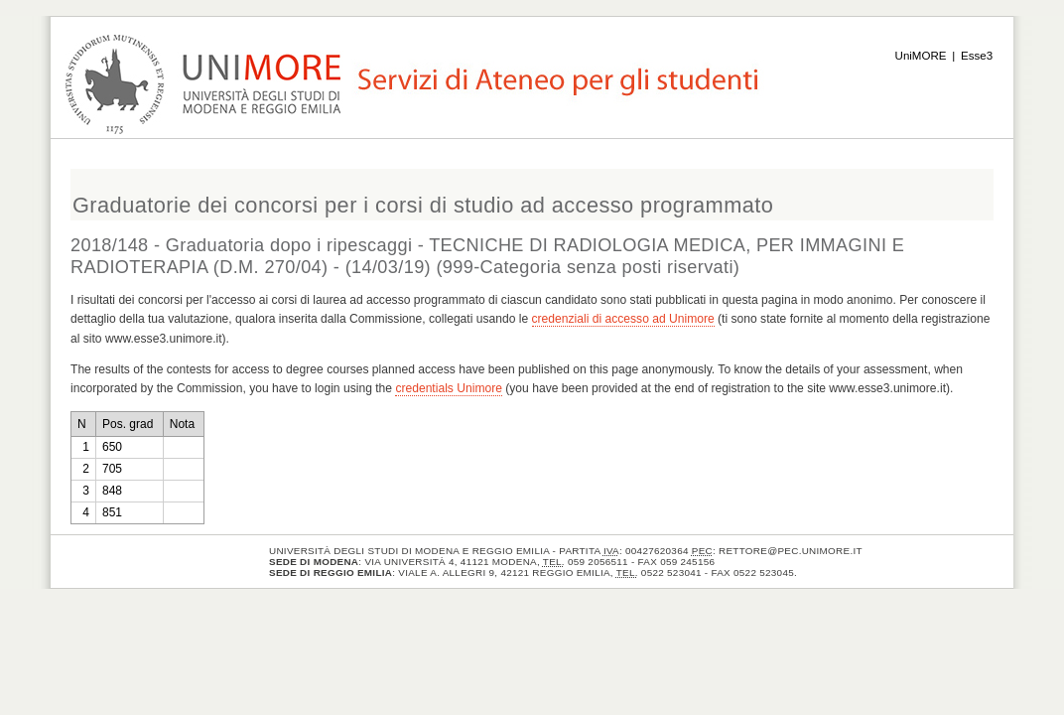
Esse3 (977, 56)
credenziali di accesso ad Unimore (623, 319)
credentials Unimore (448, 388)
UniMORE (921, 56)
